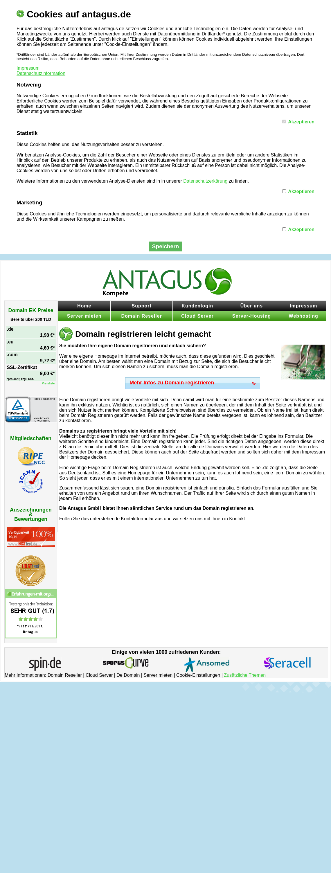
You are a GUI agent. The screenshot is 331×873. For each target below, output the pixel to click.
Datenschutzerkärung (205, 181)
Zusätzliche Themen (245, 675)
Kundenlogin (197, 305)
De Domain (128, 675)
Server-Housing (251, 316)
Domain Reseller (141, 316)
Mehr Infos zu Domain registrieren (171, 383)
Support (142, 305)
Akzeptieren (301, 121)
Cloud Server (197, 316)
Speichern (165, 246)
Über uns (251, 305)
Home (84, 305)
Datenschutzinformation (41, 73)
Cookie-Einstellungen (198, 675)
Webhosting (303, 316)
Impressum (28, 68)
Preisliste (48, 383)
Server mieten (84, 316)
